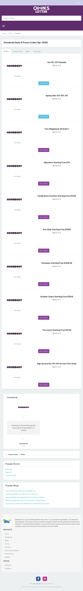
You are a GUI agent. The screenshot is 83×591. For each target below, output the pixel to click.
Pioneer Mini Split (10, 475)
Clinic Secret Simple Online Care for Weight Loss (20, 491)
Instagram (8, 568)
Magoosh (8, 472)
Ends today (37, 51)
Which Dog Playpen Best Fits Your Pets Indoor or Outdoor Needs (25, 500)
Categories (8, 537)
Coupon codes (17, 51)
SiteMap (7, 557)
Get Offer (44, 150)
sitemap (78, 3)
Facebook (8, 565)
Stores (11, 33)
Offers (28, 51)
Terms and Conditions (12, 550)
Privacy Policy (9, 554)
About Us (8, 547)
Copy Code (44, 83)
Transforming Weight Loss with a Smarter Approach (21, 494)
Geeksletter (37, 583)
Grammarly (8, 469)
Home (4, 33)
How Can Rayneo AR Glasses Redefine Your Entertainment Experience (27, 503)
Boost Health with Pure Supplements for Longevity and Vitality (24, 497)
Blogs (7, 540)
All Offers (6, 51)
